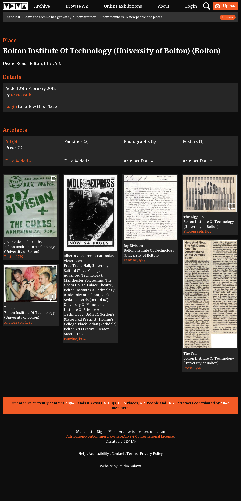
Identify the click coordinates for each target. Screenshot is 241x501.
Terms (132, 454)
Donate (227, 17)
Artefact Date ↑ (197, 160)
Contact (117, 454)
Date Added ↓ (18, 160)
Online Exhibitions (123, 6)
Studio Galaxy (129, 466)
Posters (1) (193, 141)
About (163, 6)
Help (82, 454)
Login (191, 6)
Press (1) (13, 147)
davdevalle (21, 94)
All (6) (11, 141)
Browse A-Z (77, 6)
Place (10, 40)
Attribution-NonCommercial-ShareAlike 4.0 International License (120, 436)
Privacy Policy (151, 454)
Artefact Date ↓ (138, 160)
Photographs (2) (140, 141)
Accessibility (99, 454)
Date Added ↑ (77, 160)
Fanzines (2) (76, 141)
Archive (42, 6)
